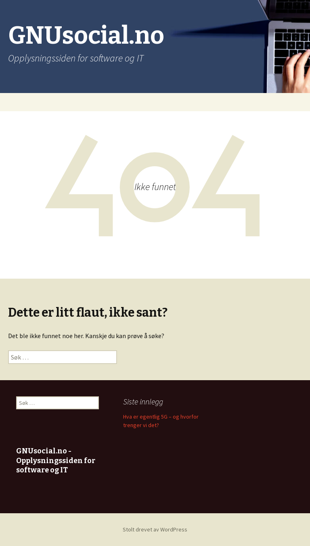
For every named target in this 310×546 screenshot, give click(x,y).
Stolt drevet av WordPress (155, 529)
